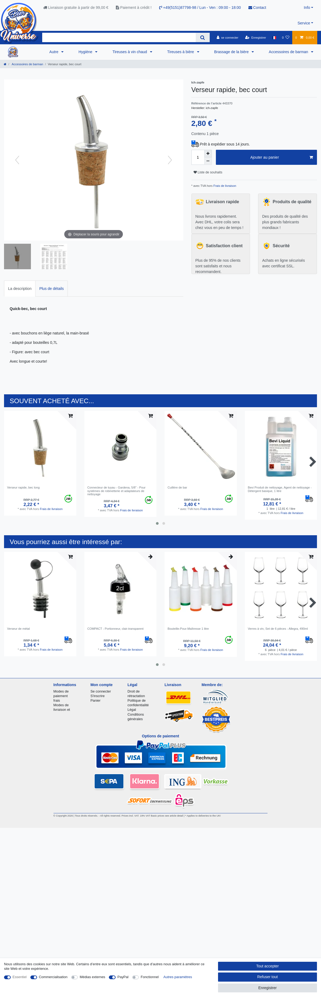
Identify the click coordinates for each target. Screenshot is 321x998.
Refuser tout (267, 977)
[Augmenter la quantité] (208, 153)
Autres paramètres (177, 977)
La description (19, 288)
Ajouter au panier (281, 157)
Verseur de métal (18, 628)
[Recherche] (202, 37)
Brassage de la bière (232, 52)
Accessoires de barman (289, 52)
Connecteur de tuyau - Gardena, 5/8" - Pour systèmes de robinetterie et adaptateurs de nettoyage (116, 491)
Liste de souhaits (208, 172)
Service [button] (304, 23)
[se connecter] (227, 37)
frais (57, 700)
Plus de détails (51, 288)
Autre (54, 52)
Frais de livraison (224, 185)
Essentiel (20, 977)
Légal (131, 710)
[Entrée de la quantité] (197, 157)
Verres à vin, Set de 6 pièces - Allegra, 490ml (278, 628)
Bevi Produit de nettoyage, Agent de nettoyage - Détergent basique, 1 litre (280, 489)
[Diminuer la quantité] (208, 161)
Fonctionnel (150, 977)
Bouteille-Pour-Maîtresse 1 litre (188, 628)
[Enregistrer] (255, 37)
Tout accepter (267, 966)
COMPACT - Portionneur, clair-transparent (115, 628)
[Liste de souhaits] (285, 37)
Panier (95, 700)
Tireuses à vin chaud (130, 52)
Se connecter (100, 691)
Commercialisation (53, 977)
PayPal (123, 977)
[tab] (19, 288)
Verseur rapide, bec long (23, 487)
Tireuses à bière (181, 52)
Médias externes (92, 977)
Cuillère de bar (177, 487)
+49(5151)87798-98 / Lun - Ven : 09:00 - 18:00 (200, 7)
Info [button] (307, 7)
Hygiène (86, 52)
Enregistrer (267, 988)
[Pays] (274, 37)
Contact (257, 7)
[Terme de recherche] (119, 37)
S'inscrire (97, 696)
